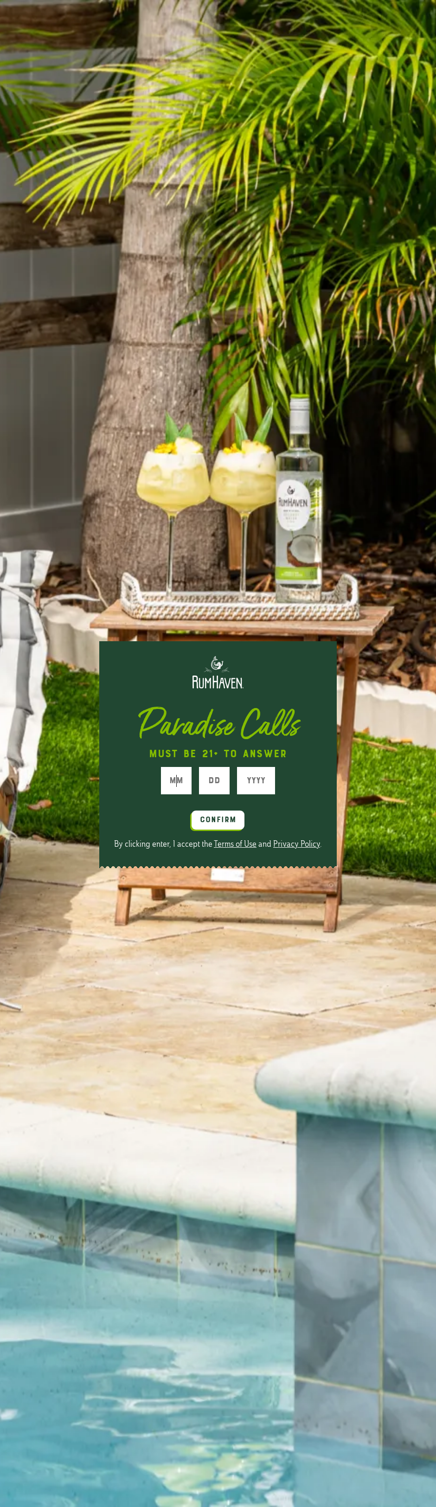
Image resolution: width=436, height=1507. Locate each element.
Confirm (218, 820)
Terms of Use (235, 844)
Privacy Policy (296, 844)
